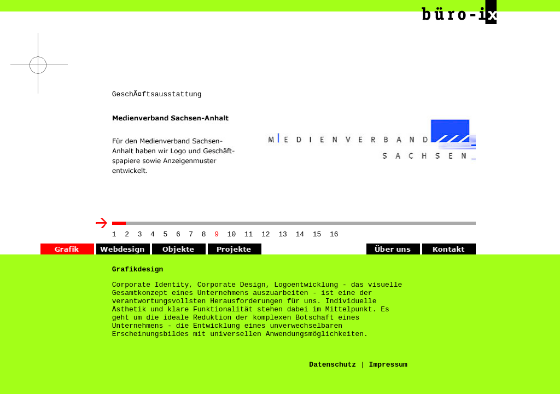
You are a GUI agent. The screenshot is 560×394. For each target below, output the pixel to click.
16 (334, 235)
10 (232, 235)
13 (282, 235)
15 (317, 235)
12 (265, 235)
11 (248, 235)
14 (299, 235)
